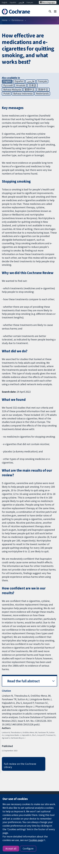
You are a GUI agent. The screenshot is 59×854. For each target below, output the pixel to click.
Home (4, 20)
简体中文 (43, 89)
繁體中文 (30, 89)
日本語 (32, 85)
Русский (8, 85)
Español (13, 2)
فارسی (21, 2)
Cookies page (36, 840)
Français (30, 2)
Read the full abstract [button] (23, 681)
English (4, 2)
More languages (47, 2)
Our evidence (17, 20)
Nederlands (42, 93)
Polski (6, 93)
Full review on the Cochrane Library (20, 765)
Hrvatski (20, 85)
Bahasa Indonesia (23, 93)
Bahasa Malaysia (12, 89)
